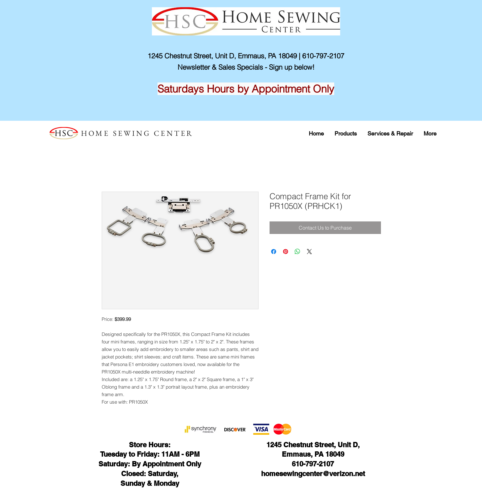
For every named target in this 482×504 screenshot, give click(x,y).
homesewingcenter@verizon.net (313, 474)
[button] (345, 133)
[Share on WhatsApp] (297, 251)
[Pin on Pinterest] (285, 251)
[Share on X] (309, 251)
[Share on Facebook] (273, 251)
